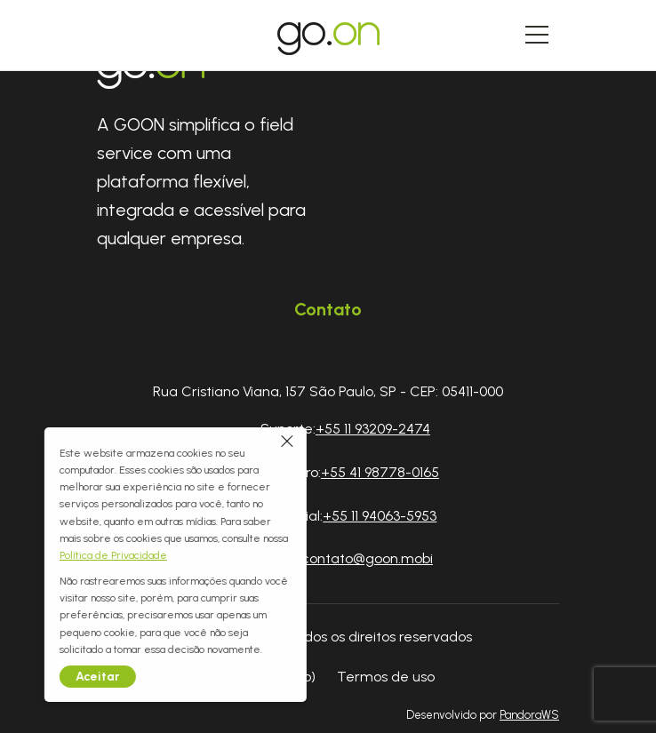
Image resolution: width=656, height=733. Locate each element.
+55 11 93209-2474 (373, 428)
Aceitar (40, 676)
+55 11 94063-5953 (379, 515)
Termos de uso (386, 676)
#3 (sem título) (268, 676)
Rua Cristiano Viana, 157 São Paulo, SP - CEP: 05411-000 (328, 391)
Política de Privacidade (55, 555)
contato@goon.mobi (367, 558)
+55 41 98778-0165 (380, 472)
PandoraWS (529, 715)
